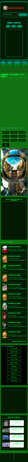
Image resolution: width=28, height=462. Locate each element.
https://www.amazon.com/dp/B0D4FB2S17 (17, 307)
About (9, 62)
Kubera (22, 140)
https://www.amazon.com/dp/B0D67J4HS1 (17, 335)
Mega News (14, 366)
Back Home (6, 144)
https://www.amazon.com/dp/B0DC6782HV (17, 279)
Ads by (14, 341)
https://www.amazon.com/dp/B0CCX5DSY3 (17, 326)
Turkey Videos (14, 359)
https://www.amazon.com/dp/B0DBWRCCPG (17, 288)
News (8, 26)
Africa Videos (14, 348)
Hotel (13, 26)
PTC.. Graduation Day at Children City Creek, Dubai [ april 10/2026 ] (17, 444)
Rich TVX (14, 136)
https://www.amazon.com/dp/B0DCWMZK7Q (17, 260)
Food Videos (14, 380)
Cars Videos (14, 370)
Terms (24, 62)
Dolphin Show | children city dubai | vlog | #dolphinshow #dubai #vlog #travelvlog (17, 437)
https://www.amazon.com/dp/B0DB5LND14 (17, 317)
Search (6, 140)
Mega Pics (14, 373)
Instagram (22, 132)
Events (19, 26)
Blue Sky (5, 136)
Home (3, 62)
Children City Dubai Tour (17, 421)
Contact (17, 62)
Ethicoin (22, 136)
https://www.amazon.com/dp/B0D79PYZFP (17, 298)
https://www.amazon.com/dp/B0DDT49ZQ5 (17, 250)
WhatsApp (5, 132)
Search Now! (23, 14)
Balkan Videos (14, 352)
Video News (14, 355)
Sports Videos (14, 362)
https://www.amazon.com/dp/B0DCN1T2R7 (17, 269)
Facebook (14, 140)
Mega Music (14, 377)
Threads (14, 132)
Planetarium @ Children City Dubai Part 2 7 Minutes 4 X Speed (17, 429)
